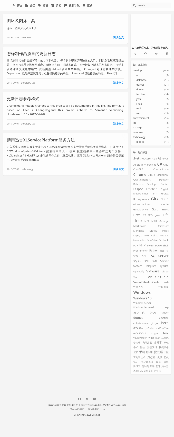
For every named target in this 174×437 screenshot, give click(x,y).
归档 (56, 5)
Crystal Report (141, 179)
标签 (43, 5)
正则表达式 (139, 357)
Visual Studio (158, 277)
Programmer (140, 250)
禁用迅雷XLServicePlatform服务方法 (41, 142)
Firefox (165, 193)
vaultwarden (140, 337)
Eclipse (138, 189)
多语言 (158, 342)
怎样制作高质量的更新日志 (31, 53)
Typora (164, 266)
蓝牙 (158, 366)
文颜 (166, 352)
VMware (152, 271)
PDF (135, 245)
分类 (30, 5)
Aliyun (165, 158)
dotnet (138, 318)
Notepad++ (139, 240)
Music (165, 230)
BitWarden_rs (148, 164)
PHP (142, 245)
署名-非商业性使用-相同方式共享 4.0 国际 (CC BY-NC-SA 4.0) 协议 (94, 405)
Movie (153, 231)
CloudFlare (163, 175)
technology (27, 171)
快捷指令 (164, 347)
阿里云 (157, 370)
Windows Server (142, 303)
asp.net (138, 312)
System (137, 265)
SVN (154, 261)
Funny (137, 199)
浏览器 (151, 357)
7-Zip (154, 158)
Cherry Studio (161, 169)
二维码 (165, 337)
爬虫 (166, 357)
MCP (147, 221)
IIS (144, 215)
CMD (166, 164)
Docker (165, 184)
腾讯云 (136, 366)
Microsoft (163, 226)
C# (159, 164)
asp (167, 307)
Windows (142, 292)
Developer (152, 184)
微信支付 (152, 347)
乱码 (157, 337)
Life (166, 215)
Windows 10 (142, 298)
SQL (144, 256)
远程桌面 (148, 370)
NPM (146, 235)
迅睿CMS (138, 370)
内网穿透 (147, 342)
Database (138, 184)
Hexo (137, 215)
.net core (145, 158)
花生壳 (145, 366)
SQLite (137, 261)
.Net (136, 158)
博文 (17, 5)
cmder (165, 312)
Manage (164, 221)
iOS (135, 328)
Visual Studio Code (146, 282)
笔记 (135, 362)
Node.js (164, 235)
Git (153, 199)
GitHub (163, 199)
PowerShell (162, 245)
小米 (135, 347)
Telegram (151, 266)
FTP (155, 193)
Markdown (139, 226)
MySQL (137, 235)
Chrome (139, 174)
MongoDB (138, 230)
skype (154, 333)
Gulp (155, 209)
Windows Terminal (143, 307)
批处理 (158, 352)
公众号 (136, 342)
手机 (142, 352)
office (165, 328)
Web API (138, 287)
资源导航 (72, 5)
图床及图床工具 (21, 20)
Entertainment (141, 193)
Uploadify (138, 271)
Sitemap (96, 414)
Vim (135, 277)
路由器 (165, 366)
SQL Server (160, 256)
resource (26, 37)
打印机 (149, 352)
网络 (166, 362)
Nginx (154, 235)
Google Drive (140, 209)
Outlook (164, 240)
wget (151, 337)
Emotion (151, 189)
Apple (136, 164)
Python (154, 250)
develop (25, 82)
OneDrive (152, 240)
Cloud (151, 175)
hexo (165, 323)
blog (153, 312)
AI (159, 158)
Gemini (146, 199)
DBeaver (164, 179)
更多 (87, 5)
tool (34, 82)
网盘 (158, 362)
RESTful (164, 250)
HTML (165, 209)
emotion (164, 318)
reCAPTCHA (139, 333)
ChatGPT (138, 169)
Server (164, 261)
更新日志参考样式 (23, 98)
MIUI (154, 221)
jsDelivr (150, 328)
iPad (141, 328)
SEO (135, 256)
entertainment (141, 323)
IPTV (150, 215)
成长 (135, 352)
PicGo (150, 245)
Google (164, 204)
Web (166, 282)
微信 (142, 347)
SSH (146, 261)
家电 (166, 342)
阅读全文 (118, 37)
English (164, 189)
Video (165, 271)
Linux (138, 220)
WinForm (163, 287)
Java (158, 215)
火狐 (159, 357)
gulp (157, 323)
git (152, 323)
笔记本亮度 (147, 362)
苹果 (152, 366)
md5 (158, 328)
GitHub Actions (141, 204)
